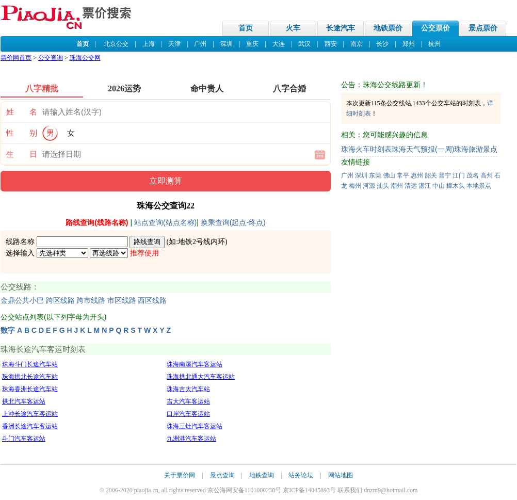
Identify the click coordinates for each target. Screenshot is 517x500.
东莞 (375, 175)
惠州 (417, 175)
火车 (293, 28)
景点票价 (482, 28)
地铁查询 (261, 475)
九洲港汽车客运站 (191, 438)
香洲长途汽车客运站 (30, 426)
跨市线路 (90, 300)
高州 (486, 175)
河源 (369, 185)
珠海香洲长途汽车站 (30, 389)
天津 (174, 43)
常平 (403, 175)
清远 (411, 185)
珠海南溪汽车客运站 (194, 364)
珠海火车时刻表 (366, 149)
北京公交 (116, 43)
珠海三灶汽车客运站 (194, 426)
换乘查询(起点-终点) (233, 222)
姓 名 (21, 112)
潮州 (397, 185)
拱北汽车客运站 (23, 401)
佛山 (389, 175)
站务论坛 (300, 475)
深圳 (226, 43)
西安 (331, 43)
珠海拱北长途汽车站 (30, 376)
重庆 (252, 43)
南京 (356, 43)
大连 (278, 43)
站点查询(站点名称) (165, 222)
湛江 (424, 185)
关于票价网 (179, 475)
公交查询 (50, 57)
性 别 (21, 133)
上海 (148, 43)
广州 (200, 43)
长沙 (382, 43)
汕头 (383, 185)
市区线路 (121, 300)
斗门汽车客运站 (23, 438)
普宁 (445, 175)
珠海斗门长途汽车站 (30, 364)
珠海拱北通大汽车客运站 (201, 376)
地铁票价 (388, 28)
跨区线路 (60, 300)
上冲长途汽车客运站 (30, 413)
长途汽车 (340, 28)
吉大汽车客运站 (188, 401)
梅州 (355, 185)
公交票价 (435, 28)
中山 (438, 185)
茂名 (472, 175)
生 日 (21, 154)
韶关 (431, 175)
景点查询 (222, 475)
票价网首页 (16, 57)
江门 (459, 175)
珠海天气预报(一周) (423, 149)
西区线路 (152, 300)
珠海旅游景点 (475, 149)
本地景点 (478, 185)
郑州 (408, 43)
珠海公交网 (85, 57)
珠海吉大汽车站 (188, 389)
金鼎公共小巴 (22, 300)
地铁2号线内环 (201, 242)
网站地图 (340, 475)
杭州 (434, 43)
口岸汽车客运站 (188, 413)
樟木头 (455, 185)
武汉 (304, 43)
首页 (245, 28)
